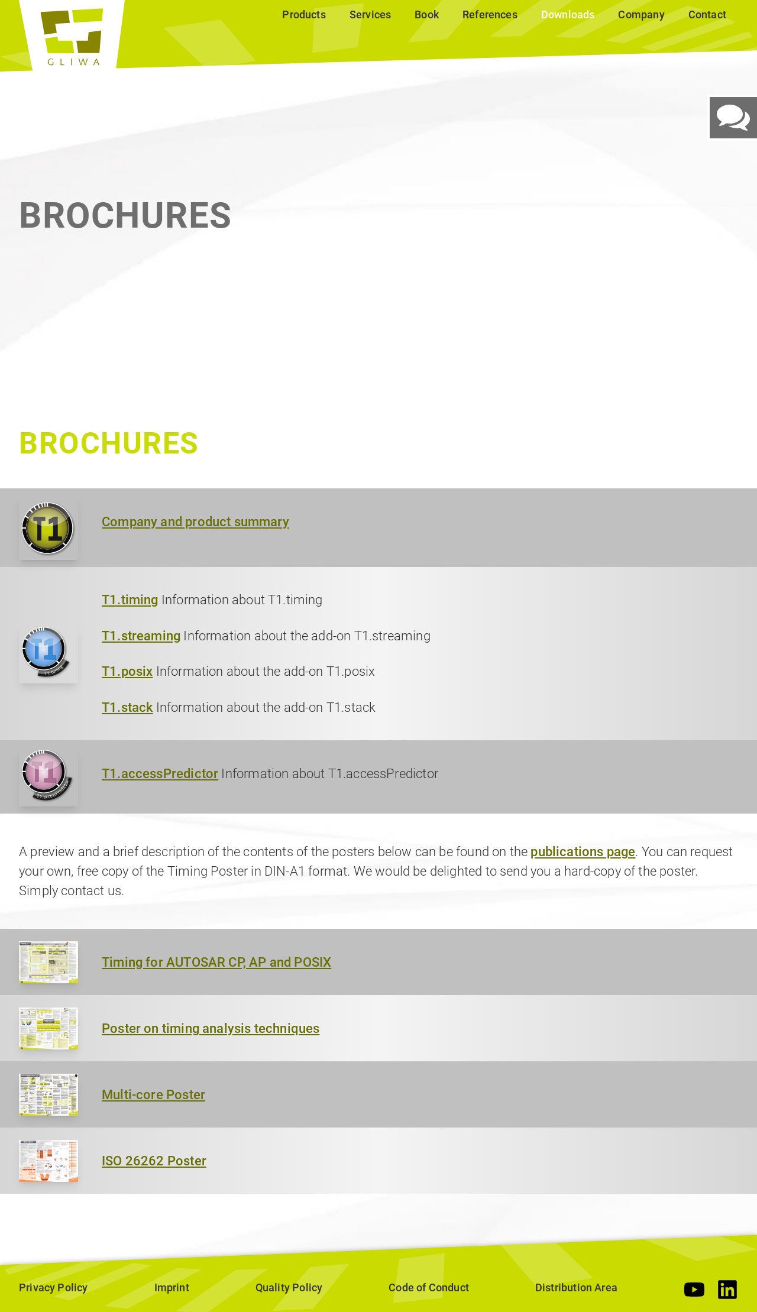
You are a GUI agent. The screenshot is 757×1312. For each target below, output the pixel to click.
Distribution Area (576, 1287)
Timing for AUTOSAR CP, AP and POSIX (216, 962)
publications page (582, 851)
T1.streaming (141, 636)
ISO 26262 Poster (154, 1161)
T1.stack (127, 707)
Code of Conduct (429, 1287)
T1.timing (130, 599)
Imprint (171, 1287)
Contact (707, 14)
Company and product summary (195, 521)
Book (427, 14)
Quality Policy (289, 1287)
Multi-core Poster (153, 1094)
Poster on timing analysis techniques (210, 1028)
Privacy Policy (53, 1287)
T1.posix (127, 671)
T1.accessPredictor (160, 773)
